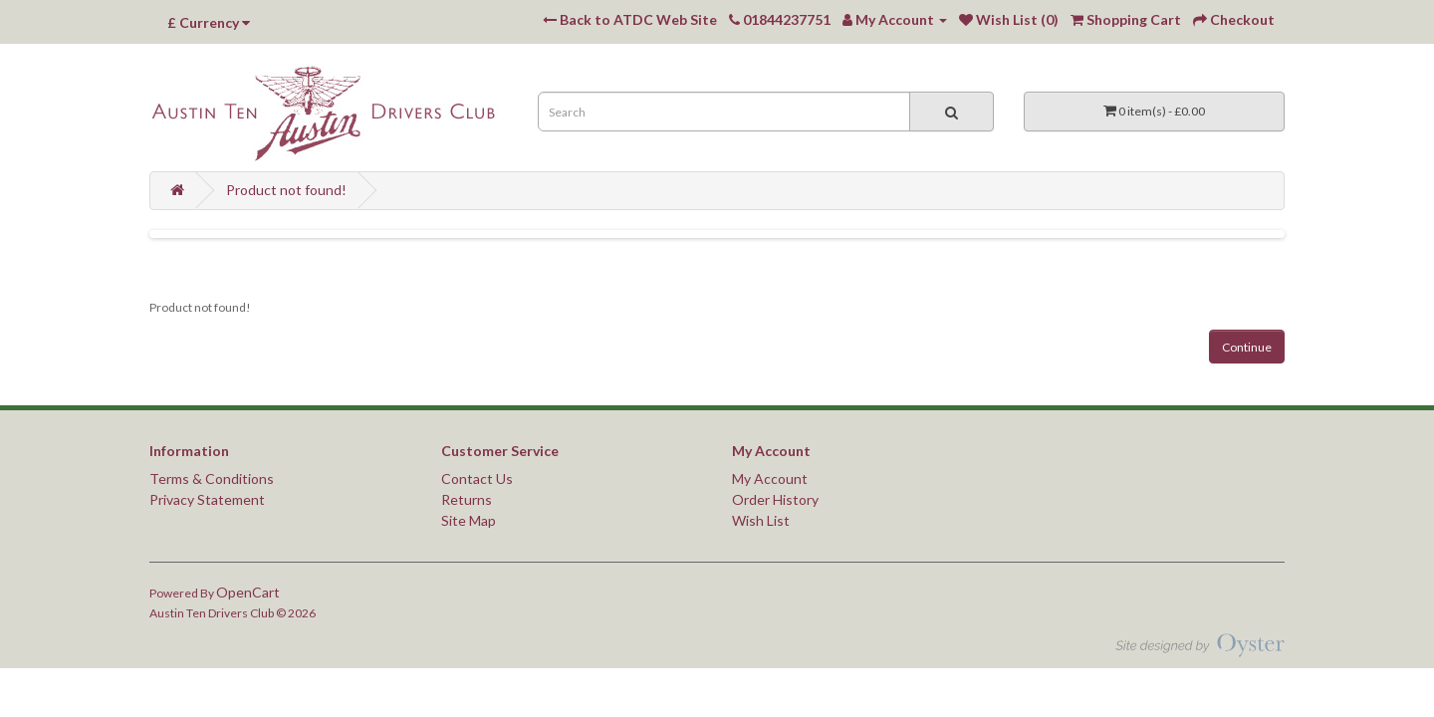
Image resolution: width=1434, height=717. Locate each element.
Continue (1247, 347)
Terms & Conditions (211, 478)
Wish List (761, 520)
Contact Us (477, 478)
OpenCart (248, 592)
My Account (770, 478)
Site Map (468, 520)
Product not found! (286, 189)
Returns (466, 499)
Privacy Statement (207, 499)
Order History (775, 499)
